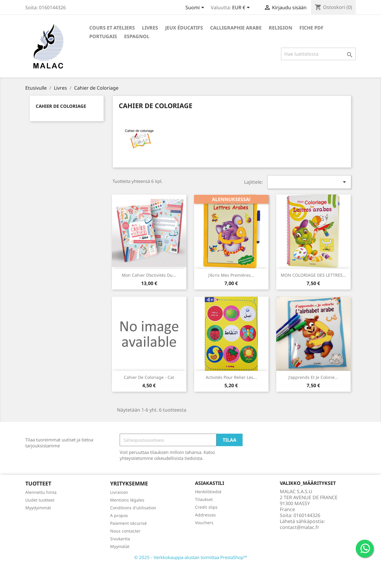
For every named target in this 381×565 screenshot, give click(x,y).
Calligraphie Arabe (236, 27)
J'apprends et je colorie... (313, 377)
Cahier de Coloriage (61, 106)
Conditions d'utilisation (133, 507)
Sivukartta (120, 538)
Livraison (119, 492)
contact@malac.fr (299, 527)
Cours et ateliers (112, 27)
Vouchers (204, 522)
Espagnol (136, 36)
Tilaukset (204, 499)
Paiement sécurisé (128, 523)
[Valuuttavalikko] (242, 8)
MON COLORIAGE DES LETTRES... (313, 275)
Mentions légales (127, 500)
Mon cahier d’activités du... (149, 275)
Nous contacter (125, 531)
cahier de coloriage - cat (149, 377)
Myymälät (119, 546)
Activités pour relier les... (231, 377)
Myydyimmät (38, 507)
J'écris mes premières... (231, 275)
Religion (280, 27)
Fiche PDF (311, 27)
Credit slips (206, 507)
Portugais (103, 36)
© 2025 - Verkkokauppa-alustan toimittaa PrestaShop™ (190, 557)
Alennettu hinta (41, 492)
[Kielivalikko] (195, 8)
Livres (150, 27)
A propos (119, 515)
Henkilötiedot (208, 491)
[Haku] (318, 54)
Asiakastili (209, 483)
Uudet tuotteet (39, 500)
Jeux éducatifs (184, 27)
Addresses (205, 515)
